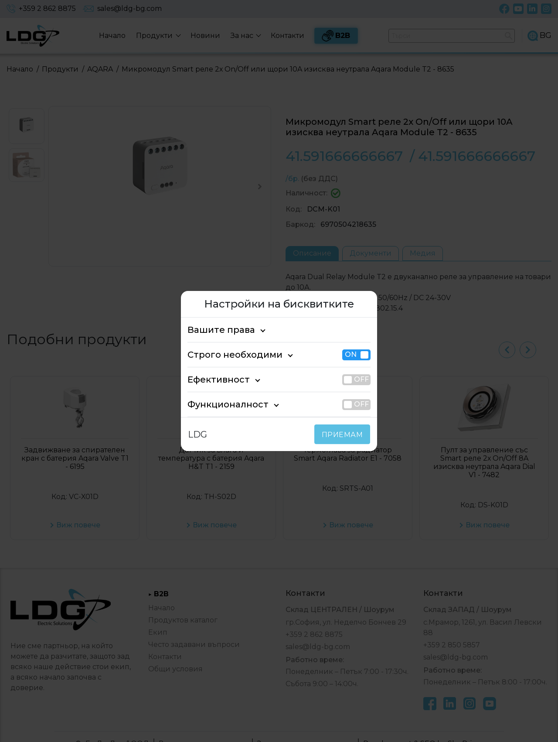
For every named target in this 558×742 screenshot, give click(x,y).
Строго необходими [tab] (227, 354)
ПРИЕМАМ (344, 434)
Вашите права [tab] (216, 330)
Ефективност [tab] (214, 379)
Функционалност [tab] (221, 404)
